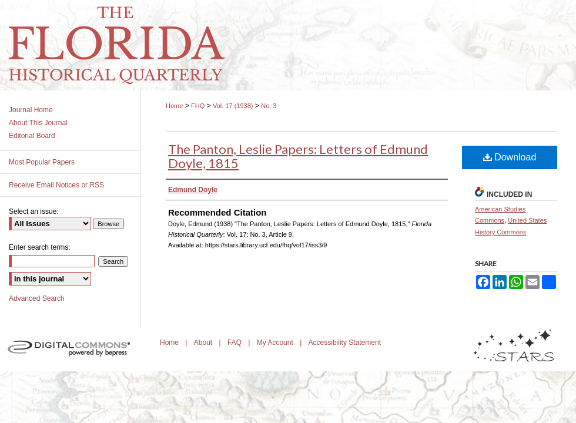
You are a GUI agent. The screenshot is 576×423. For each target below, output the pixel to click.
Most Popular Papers (42, 162)
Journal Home (31, 110)
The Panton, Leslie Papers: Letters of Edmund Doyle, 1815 (298, 156)
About (204, 342)
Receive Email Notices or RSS (56, 185)
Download (510, 157)
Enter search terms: (40, 247)
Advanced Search (37, 298)
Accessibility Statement (345, 342)
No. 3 (268, 105)
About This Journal (38, 123)
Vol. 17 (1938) (233, 105)
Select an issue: (34, 211)
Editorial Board (32, 136)
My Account (276, 342)
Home (174, 105)
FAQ (235, 342)
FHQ (198, 105)
